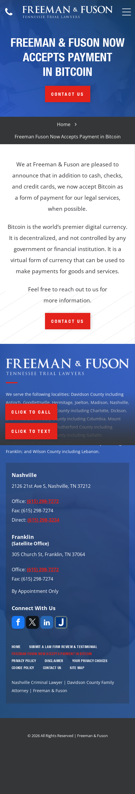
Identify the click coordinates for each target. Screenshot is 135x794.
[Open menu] (126, 12)
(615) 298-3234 (43, 520)
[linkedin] (46, 623)
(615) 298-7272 (43, 501)
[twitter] (32, 623)
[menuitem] (16, 646)
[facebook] (18, 623)
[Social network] (61, 623)
